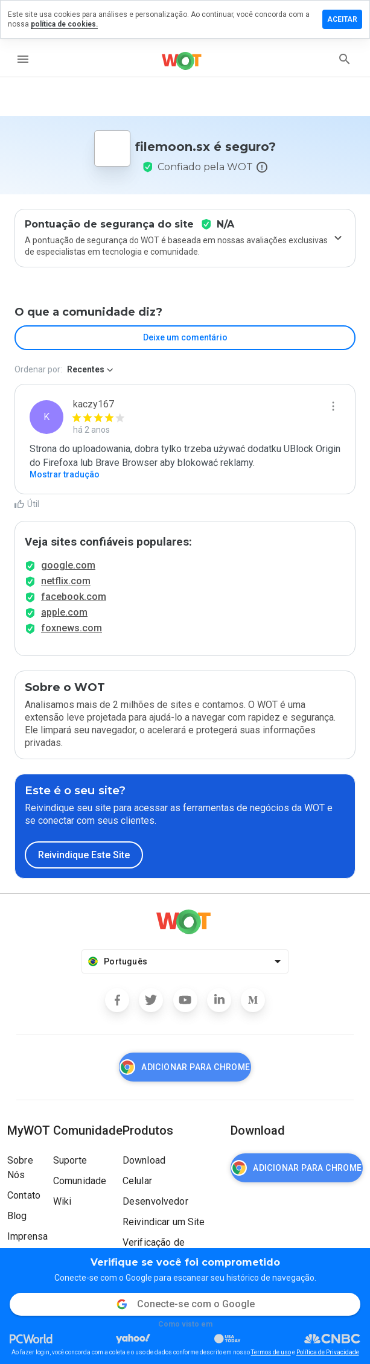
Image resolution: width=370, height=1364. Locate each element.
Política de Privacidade (327, 1352)
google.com (68, 565)
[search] (344, 59)
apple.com (64, 612)
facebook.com (73, 596)
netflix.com (66, 581)
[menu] (22, 59)
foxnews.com (71, 628)
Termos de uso (271, 1352)
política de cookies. (64, 24)
